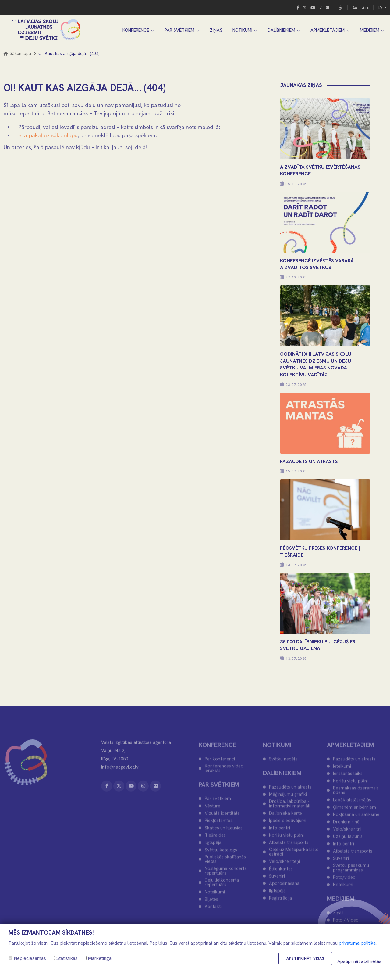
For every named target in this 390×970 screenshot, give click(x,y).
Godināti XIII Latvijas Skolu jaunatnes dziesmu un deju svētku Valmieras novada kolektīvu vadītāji (315, 364)
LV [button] (381, 7)
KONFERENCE (135, 30)
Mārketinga (97, 958)
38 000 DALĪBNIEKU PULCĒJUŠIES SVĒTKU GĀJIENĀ (317, 645)
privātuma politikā (357, 943)
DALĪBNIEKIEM (281, 30)
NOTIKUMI (242, 30)
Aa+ (365, 7)
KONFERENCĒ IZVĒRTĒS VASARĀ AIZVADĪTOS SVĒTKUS (317, 264)
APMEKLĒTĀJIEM (327, 30)
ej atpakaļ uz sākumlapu (48, 135)
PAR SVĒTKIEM (179, 30)
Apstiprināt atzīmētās (359, 961)
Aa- (355, 7)
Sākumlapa (17, 53)
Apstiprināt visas (305, 958)
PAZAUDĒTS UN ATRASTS (309, 461)
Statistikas (64, 958)
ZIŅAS (216, 30)
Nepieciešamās (27, 958)
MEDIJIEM (369, 30)
